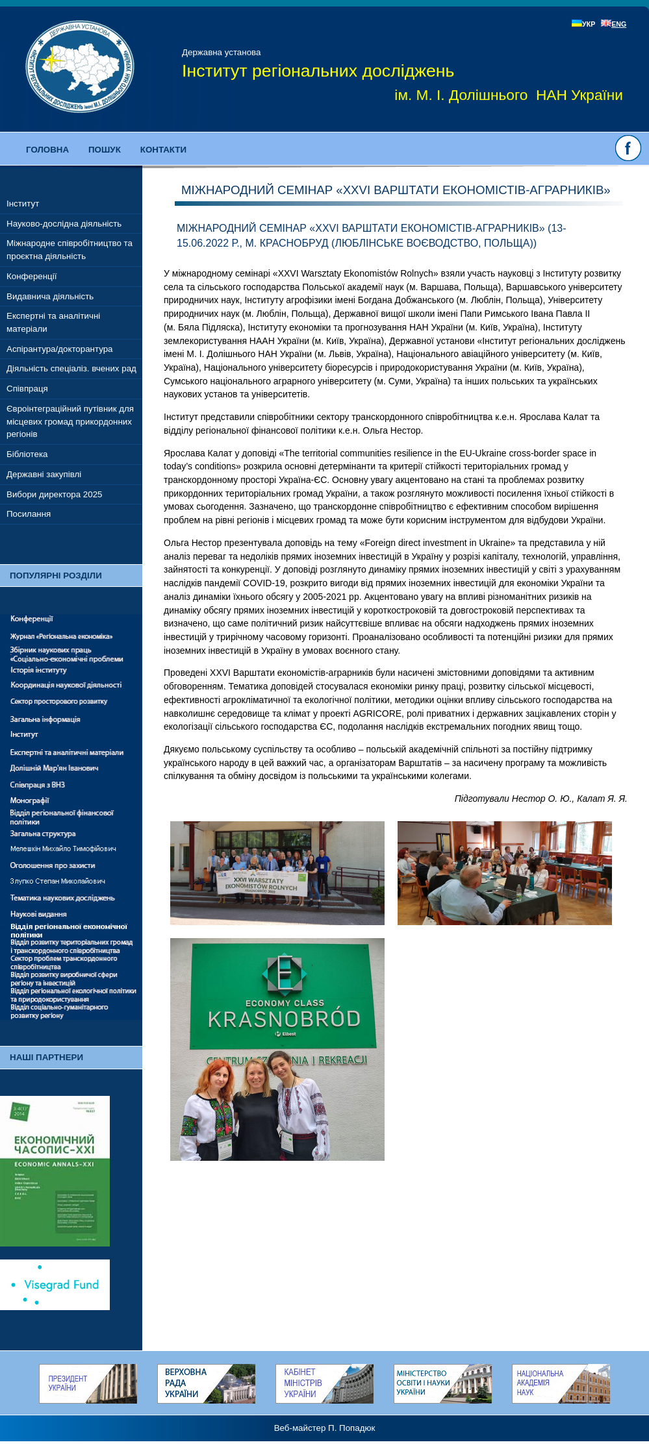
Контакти (163, 150)
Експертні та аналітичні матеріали (53, 322)
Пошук (104, 150)
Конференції (31, 276)
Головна (47, 150)
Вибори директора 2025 (54, 494)
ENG (613, 24)
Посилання (28, 514)
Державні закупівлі (43, 474)
